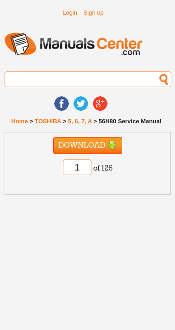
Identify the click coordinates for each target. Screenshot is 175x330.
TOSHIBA (47, 121)
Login (69, 12)
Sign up (94, 12)
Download (87, 145)
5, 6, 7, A (80, 121)
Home (19, 121)
